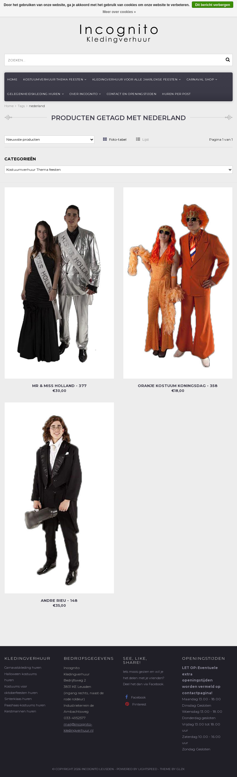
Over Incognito (85, 94)
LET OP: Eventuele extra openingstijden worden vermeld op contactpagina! (201, 680)
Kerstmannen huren (20, 711)
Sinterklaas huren (18, 699)
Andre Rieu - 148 (59, 600)
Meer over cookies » (119, 12)
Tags (21, 106)
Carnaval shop (202, 79)
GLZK (181, 769)
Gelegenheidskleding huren (35, 94)
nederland (37, 106)
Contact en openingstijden (132, 94)
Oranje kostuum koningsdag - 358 (178, 385)
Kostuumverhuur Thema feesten (55, 79)
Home (12, 79)
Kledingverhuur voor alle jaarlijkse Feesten (136, 79)
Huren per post (176, 94)
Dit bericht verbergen (212, 5)
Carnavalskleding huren (22, 668)
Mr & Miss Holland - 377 (59, 385)
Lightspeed (147, 769)
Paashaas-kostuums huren (24, 705)
